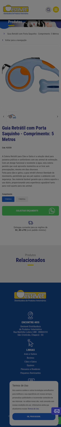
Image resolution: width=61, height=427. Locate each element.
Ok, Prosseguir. (34, 416)
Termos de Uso (33, 409)
